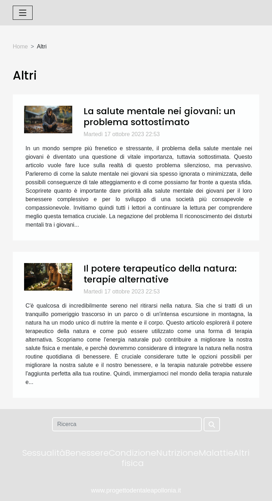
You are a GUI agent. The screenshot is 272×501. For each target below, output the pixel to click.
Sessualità (43, 453)
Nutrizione (177, 453)
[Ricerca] (127, 424)
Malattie (216, 453)
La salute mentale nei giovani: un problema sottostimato (160, 116)
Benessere (87, 453)
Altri (241, 453)
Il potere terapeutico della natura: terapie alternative (160, 273)
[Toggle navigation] (23, 13)
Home (20, 46)
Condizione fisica (132, 458)
